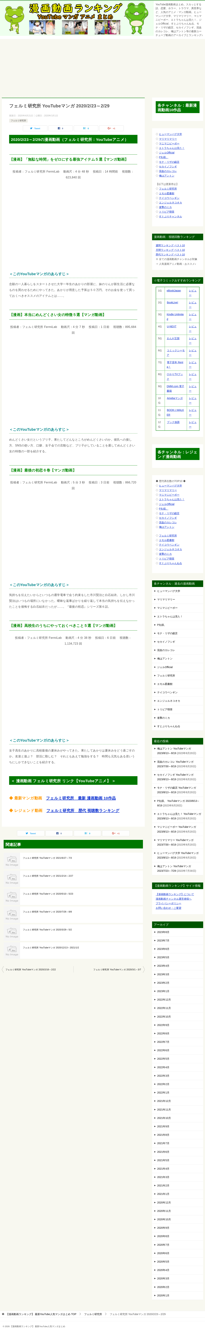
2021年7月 (163, 1143)
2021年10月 (164, 1118)
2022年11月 (164, 1008)
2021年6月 (163, 1151)
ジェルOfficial (167, 152)
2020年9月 (163, 1227)
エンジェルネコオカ (170, 202)
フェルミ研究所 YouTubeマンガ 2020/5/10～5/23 (48, 894)
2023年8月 (163, 932)
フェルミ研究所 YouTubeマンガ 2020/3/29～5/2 (47, 929)
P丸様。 (163, 157)
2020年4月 (163, 1270)
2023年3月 (163, 974)
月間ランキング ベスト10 (170, 249)
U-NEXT (171, 326)
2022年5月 (163, 1058)
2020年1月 (163, 1295)
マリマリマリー (168, 138)
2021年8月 (163, 1134)
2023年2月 (163, 982)
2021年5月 (163, 1160)
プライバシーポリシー (168, 903)
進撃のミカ (165, 207)
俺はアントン (166, 175)
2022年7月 (163, 1041)
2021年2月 (163, 1185)
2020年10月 (164, 1219)
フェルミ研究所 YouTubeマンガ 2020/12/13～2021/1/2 (51, 947)
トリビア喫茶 (166, 211)
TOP (41, 1314)
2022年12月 (164, 999)
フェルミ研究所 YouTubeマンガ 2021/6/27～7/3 (47, 858)
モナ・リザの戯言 (169, 161)
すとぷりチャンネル (170, 216)
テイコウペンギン (169, 198)
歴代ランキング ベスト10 (170, 254)
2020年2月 (163, 1287)
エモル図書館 (166, 193)
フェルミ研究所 (18, 120)
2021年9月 (163, 1126)
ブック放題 (173, 422)
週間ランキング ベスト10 (170, 245)
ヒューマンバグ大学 (170, 134)
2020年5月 (163, 1261)
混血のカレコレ (168, 171)
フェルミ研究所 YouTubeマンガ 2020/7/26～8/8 (47, 911)
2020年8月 (163, 1236)
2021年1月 (163, 1193)
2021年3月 (163, 1177)
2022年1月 (163, 1092)
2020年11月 (164, 1210)
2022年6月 (163, 1050)
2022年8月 (163, 1033)
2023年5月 (163, 957)
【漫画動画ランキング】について (175, 894)
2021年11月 (164, 1109)
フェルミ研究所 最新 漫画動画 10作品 (81, 798)
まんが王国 (173, 338)
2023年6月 (163, 948)
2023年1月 (163, 991)
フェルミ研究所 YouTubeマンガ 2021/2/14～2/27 (48, 876)
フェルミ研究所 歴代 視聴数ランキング (82, 810)
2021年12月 (164, 1101)
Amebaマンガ (175, 398)
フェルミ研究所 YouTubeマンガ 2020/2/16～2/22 (30, 969)
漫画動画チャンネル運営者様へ (173, 898)
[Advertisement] (102, 66)
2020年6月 (163, 1253)
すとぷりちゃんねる (170, 563)
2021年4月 (163, 1168)
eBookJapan (174, 290)
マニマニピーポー (169, 143)
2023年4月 (163, 965)
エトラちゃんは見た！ (172, 148)
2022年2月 (163, 1084)
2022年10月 (164, 1016)
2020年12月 (164, 1202)
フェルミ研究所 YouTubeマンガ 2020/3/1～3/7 (117, 969)
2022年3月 (163, 1075)
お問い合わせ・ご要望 (168, 907)
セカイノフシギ (168, 166)
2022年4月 (163, 1067)
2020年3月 (163, 1278)
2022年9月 (163, 1025)
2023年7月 (163, 940)
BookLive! (172, 302)
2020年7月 (163, 1244)
